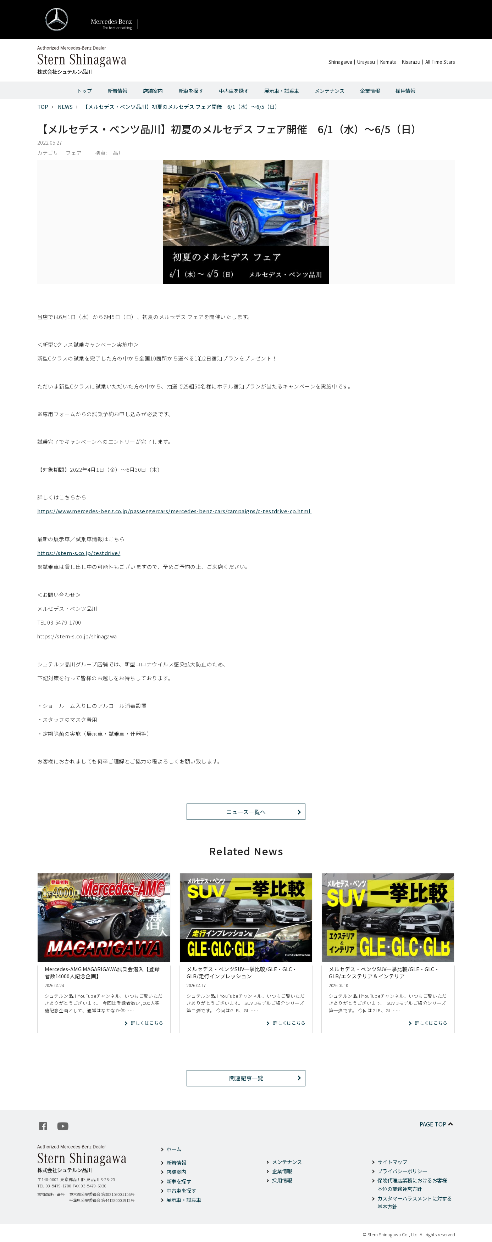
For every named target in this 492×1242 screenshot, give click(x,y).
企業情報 (370, 90)
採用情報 (405, 90)
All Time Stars (440, 61)
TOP (42, 106)
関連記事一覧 (246, 1078)
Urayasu (366, 61)
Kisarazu (411, 61)
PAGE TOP (437, 1124)
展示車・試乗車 (281, 90)
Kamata (388, 61)
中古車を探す (234, 90)
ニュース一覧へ (246, 811)
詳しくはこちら (147, 1022)
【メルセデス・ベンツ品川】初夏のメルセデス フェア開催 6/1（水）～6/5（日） (181, 106)
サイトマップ (392, 1161)
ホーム (173, 1149)
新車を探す (190, 90)
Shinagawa (340, 61)
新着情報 (117, 90)
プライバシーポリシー (402, 1171)
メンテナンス (329, 90)
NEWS (65, 106)
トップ (84, 90)
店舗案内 (153, 90)
